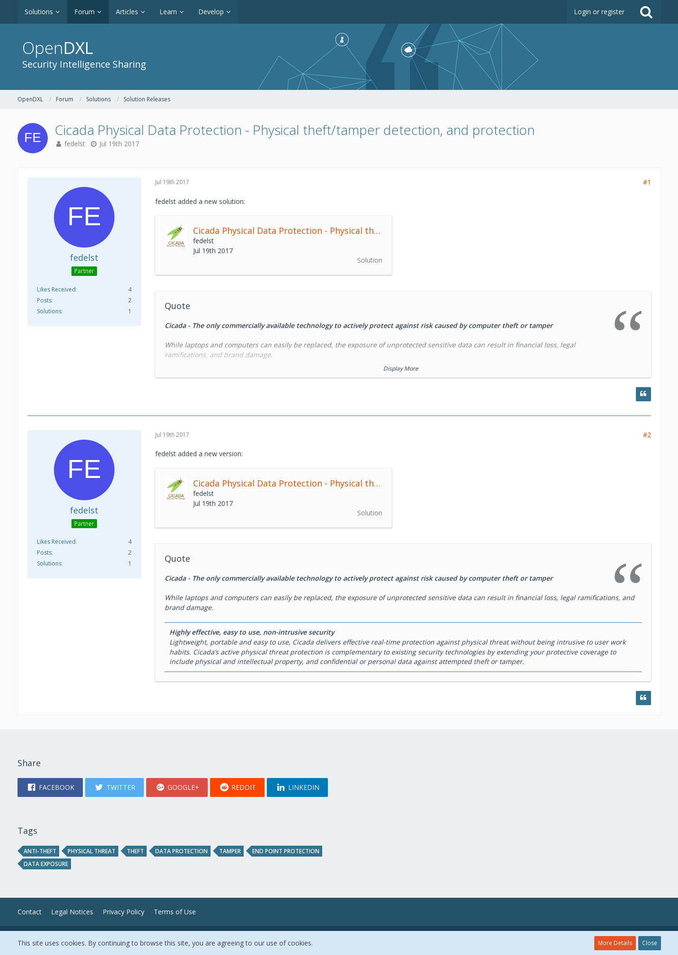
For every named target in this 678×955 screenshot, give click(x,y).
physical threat (91, 851)
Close (649, 943)
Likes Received (56, 289)
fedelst (74, 143)
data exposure (46, 864)
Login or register (599, 11)
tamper (230, 851)
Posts (44, 300)
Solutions (49, 311)
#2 (647, 434)
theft (135, 851)
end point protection (285, 851)
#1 (647, 181)
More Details (615, 943)
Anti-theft (40, 851)
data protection (181, 851)
